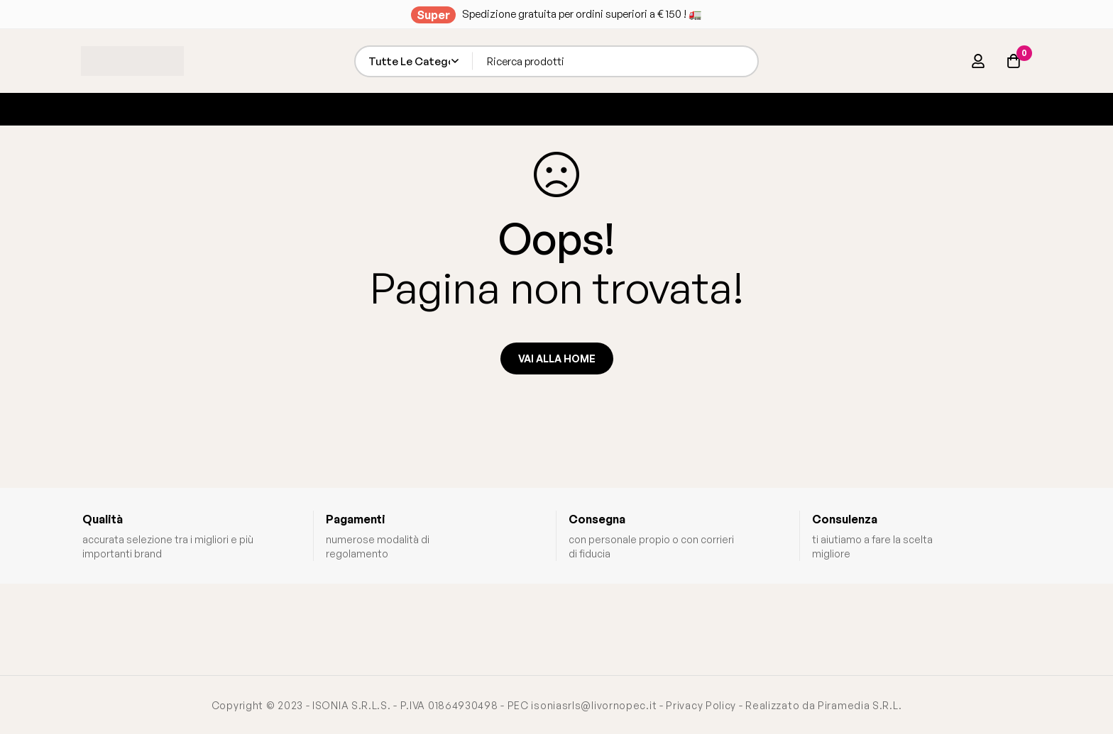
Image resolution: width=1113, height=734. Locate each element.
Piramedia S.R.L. (859, 705)
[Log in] (978, 61)
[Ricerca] (743, 61)
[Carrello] (1013, 61)
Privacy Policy (701, 705)
